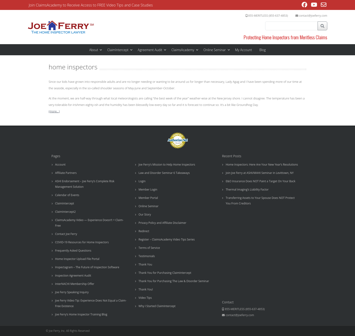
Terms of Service (149, 248)
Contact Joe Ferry (66, 234)
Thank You (145, 264)
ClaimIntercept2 (65, 212)
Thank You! (146, 289)
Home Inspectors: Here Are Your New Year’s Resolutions (262, 164)
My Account (243, 50)
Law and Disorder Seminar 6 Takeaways (164, 173)
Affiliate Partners (66, 173)
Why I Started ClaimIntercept (157, 306)
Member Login (148, 189)
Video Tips (145, 298)
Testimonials (147, 256)
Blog (262, 50)
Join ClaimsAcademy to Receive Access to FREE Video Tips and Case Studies (91, 5)
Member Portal (148, 198)
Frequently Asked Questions (73, 251)
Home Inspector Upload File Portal (77, 259)
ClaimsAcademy (182, 50)
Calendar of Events (67, 195)
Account (60, 164)
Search (322, 26)
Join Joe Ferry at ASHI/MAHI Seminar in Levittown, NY (260, 173)
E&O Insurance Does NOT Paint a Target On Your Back (260, 181)
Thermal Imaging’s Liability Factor (247, 189)
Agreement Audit (150, 50)
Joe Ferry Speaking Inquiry (72, 292)
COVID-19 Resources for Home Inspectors (82, 242)
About (93, 50)
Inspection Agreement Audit (73, 275)
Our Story (145, 214)
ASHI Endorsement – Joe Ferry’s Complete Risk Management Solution (85, 184)
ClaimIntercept (117, 50)
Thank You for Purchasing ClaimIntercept (165, 273)
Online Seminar (214, 50)
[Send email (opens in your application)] (323, 5)
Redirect (144, 231)
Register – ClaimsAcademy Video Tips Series (167, 239)
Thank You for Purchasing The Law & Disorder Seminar (174, 281)
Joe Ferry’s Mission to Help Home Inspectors (167, 164)
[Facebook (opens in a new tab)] (304, 5)
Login (142, 181)
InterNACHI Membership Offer (74, 284)
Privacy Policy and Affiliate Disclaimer (162, 223)
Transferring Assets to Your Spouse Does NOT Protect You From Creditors (260, 200)
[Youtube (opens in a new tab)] (314, 5)
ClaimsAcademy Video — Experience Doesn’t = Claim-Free (89, 223)
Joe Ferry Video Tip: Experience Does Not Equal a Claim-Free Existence (91, 303)
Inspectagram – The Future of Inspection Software (87, 267)
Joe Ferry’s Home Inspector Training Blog (81, 314)
